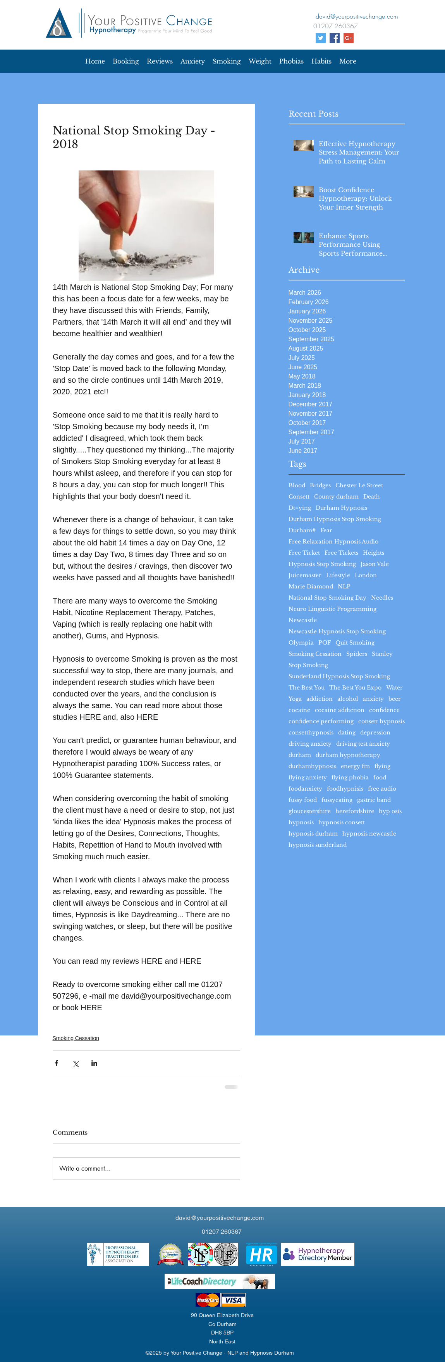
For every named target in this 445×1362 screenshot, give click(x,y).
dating (347, 732)
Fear (326, 530)
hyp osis (390, 811)
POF (324, 643)
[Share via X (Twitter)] (75, 1063)
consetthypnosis (311, 732)
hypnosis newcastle (369, 834)
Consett (299, 497)
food (379, 777)
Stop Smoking (308, 665)
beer (394, 699)
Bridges (320, 485)
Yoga (295, 699)
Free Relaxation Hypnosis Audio (333, 541)
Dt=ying (300, 508)
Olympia (301, 643)
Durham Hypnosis (341, 508)
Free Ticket (304, 553)
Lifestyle (338, 575)
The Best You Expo (355, 687)
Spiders (356, 654)
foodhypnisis (345, 789)
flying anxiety (308, 777)
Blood (297, 485)
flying (382, 766)
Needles (382, 598)
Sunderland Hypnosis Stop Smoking (339, 676)
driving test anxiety (363, 744)
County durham (336, 497)
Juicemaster (305, 575)
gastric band (374, 800)
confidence (384, 710)
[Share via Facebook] (56, 1063)
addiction (319, 699)
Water (394, 687)
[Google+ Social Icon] (349, 38)
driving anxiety (310, 744)
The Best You (307, 687)
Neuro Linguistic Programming (332, 609)
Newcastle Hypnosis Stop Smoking (337, 631)
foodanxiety (305, 789)
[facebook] (335, 38)
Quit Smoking (355, 643)
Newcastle (303, 620)
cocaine (299, 710)
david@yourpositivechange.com (219, 1217)
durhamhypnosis (312, 766)
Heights (373, 553)
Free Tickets (341, 553)
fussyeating (336, 800)
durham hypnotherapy (348, 755)
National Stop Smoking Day (327, 598)
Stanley (382, 654)
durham (300, 755)
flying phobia (350, 777)
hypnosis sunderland (318, 845)
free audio (382, 789)
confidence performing (321, 721)
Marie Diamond (311, 586)
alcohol (347, 699)
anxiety (373, 699)
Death (371, 497)
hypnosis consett (341, 822)
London (366, 575)
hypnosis (301, 822)
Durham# (302, 530)
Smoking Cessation (315, 654)
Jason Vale (375, 564)
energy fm (355, 766)
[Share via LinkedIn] (94, 1063)
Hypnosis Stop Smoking (322, 564)
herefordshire (354, 811)
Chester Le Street (359, 485)
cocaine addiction (339, 710)
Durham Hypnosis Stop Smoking (335, 519)
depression (375, 732)
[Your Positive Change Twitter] (321, 38)
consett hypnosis (381, 721)
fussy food (303, 800)
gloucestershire (310, 811)
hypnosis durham (313, 834)
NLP (344, 586)
